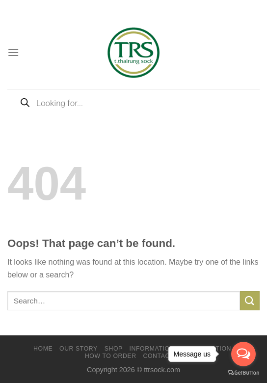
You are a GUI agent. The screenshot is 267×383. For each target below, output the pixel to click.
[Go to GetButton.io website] (243, 373)
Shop (114, 348)
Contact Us (164, 356)
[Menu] (13, 52)
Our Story (78, 348)
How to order (110, 356)
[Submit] (250, 300)
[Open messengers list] (243, 354)
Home (43, 348)
